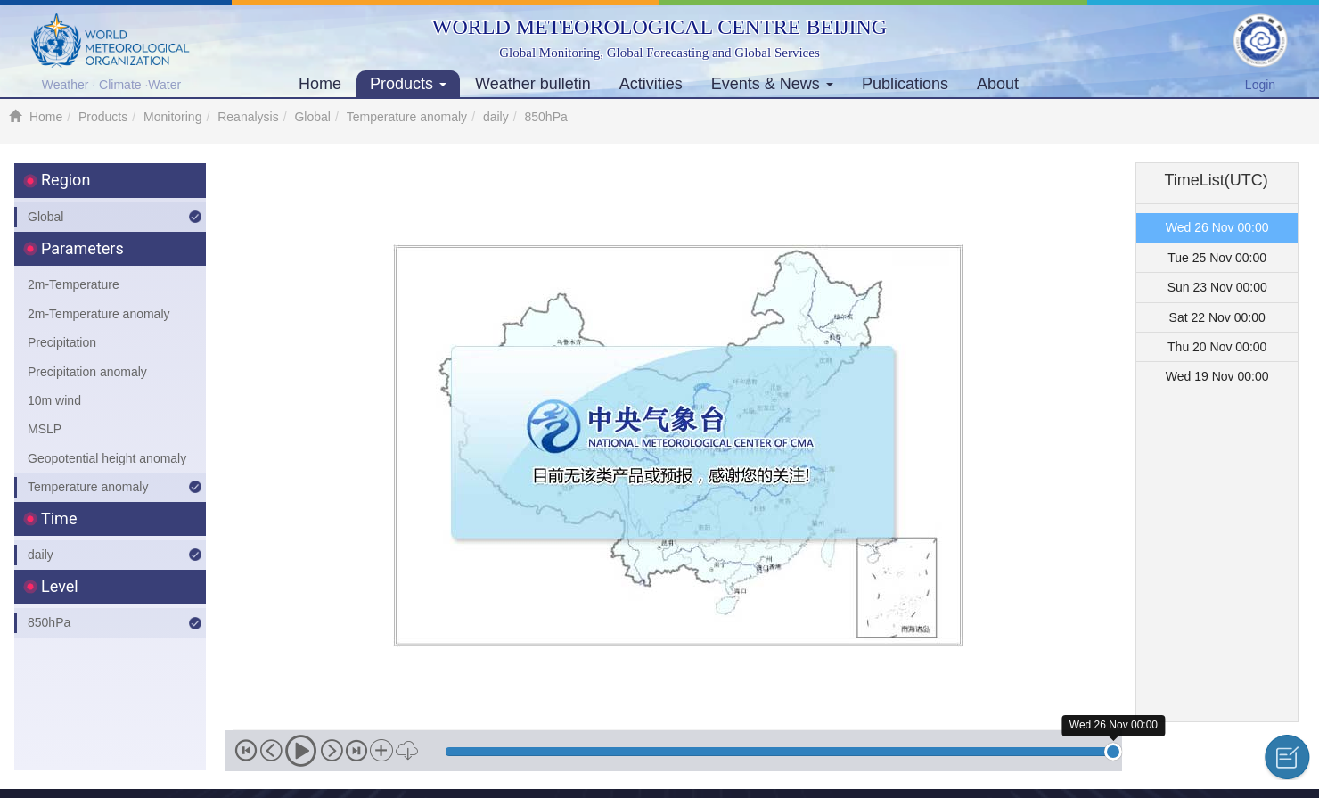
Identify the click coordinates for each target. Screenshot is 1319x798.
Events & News (772, 84)
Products (408, 84)
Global (312, 117)
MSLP (44, 429)
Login (1260, 85)
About (998, 84)
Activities (651, 84)
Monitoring (172, 117)
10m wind (54, 400)
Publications (905, 84)
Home (320, 84)
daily (496, 117)
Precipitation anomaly (87, 372)
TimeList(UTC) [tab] (1216, 180)
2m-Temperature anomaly (99, 314)
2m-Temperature (73, 284)
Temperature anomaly (407, 117)
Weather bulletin (533, 84)
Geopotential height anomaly (107, 458)
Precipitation (62, 342)
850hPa (49, 622)
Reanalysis (247, 117)
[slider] (1113, 752)
